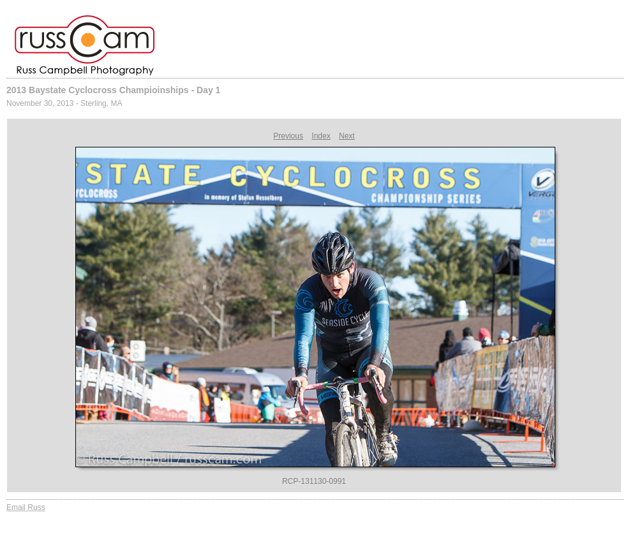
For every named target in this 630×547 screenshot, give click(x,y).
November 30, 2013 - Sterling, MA (64, 103)
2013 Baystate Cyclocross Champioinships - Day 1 (113, 90)
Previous (288, 135)
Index (320, 135)
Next (347, 135)
